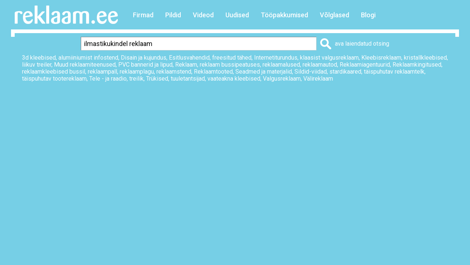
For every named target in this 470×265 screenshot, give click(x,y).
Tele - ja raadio (108, 78)
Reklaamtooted (213, 71)
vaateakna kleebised (233, 78)
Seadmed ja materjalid (263, 71)
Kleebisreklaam (381, 57)
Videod (203, 15)
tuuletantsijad (188, 78)
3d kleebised (39, 57)
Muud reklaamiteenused (85, 64)
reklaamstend (173, 71)
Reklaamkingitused (417, 64)
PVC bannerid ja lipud (145, 64)
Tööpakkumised (284, 15)
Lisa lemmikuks (375, 103)
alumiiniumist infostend (88, 57)
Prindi (328, 103)
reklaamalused (281, 64)
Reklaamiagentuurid (365, 64)
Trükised (157, 78)
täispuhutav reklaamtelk (394, 71)
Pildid (173, 15)
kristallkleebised (425, 57)
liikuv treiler (36, 64)
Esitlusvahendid (189, 57)
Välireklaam (318, 78)
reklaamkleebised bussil (53, 71)
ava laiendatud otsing (362, 43)
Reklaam (186, 64)
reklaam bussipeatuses (230, 64)
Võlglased (334, 15)
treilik (136, 78)
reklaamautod (320, 64)
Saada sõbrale (435, 103)
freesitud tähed (232, 57)
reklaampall (102, 71)
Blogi (368, 15)
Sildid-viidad (310, 71)
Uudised (237, 15)
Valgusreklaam (282, 78)
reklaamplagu (137, 71)
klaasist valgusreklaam (329, 57)
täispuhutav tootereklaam (54, 78)
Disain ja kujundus (143, 57)
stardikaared (345, 71)
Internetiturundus (275, 57)
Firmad (143, 15)
